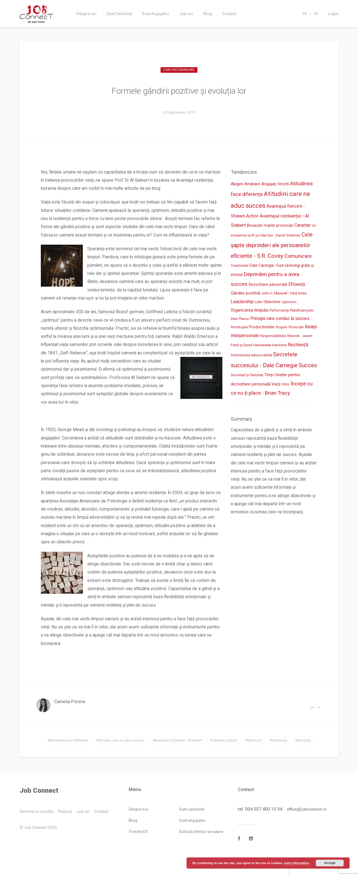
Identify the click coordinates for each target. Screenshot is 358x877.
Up (316, 724)
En (305, 14)
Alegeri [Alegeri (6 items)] (237, 184)
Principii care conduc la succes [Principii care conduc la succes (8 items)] (279, 319)
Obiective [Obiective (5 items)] (271, 302)
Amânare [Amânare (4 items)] (252, 184)
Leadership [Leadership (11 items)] (242, 302)
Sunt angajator (192, 839)
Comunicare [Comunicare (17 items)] (298, 256)
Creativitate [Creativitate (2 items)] (240, 266)
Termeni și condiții (37, 830)
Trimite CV (138, 850)
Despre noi (86, 13)
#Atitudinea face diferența (68, 759)
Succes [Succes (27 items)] (308, 366)
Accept (329, 863)
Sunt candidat (191, 828)
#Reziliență (278, 759)
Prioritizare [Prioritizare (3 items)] (239, 328)
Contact (229, 13)
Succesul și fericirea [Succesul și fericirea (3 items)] (247, 376)
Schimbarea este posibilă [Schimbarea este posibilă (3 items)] (251, 356)
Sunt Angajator (155, 13)
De (316, 14)
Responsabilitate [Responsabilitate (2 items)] (273, 337)
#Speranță (303, 759)
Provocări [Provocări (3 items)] (296, 328)
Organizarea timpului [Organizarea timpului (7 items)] (249, 311)
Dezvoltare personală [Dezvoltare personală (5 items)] (268, 285)
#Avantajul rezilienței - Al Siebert (177, 759)
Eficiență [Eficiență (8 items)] (296, 284)
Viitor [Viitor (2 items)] (285, 385)
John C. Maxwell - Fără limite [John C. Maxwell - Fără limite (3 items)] (284, 294)
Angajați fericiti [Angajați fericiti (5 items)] (275, 184)
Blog (207, 13)
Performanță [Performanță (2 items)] (279, 312)
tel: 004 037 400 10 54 (260, 828)
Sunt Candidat (119, 13)
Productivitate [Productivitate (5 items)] (261, 328)
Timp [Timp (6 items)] (269, 375)
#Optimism (253, 759)
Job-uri (186, 13)
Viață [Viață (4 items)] (275, 385)
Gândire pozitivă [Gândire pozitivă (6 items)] (245, 293)
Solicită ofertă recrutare (201, 850)
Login (333, 13)
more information (296, 863)
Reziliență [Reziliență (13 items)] (298, 345)
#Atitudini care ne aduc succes (120, 759)
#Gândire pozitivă (223, 759)
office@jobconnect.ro (309, 828)
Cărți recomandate (178, 70)
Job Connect (39, 809)
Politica (65, 830)
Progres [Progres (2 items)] (281, 328)
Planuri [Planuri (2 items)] (244, 320)
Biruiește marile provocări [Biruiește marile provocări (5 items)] (270, 225)
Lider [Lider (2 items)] (258, 303)
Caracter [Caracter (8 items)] (303, 225)
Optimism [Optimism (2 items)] (288, 303)
